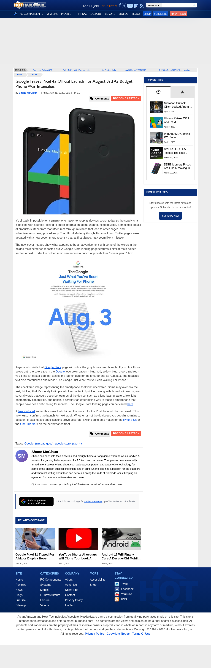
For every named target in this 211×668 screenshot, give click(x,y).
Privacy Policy (74, 600)
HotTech (70, 605)
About (68, 579)
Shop (147, 13)
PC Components (50, 579)
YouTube (126, 594)
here (130, 404)
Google (60, 371)
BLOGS (136, 13)
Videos (44, 605)
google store (63, 443)
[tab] (158, 92)
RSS (124, 599)
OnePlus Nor (28, 424)
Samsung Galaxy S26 (42, 70)
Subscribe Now (170, 215)
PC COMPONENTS (31, 13)
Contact (70, 595)
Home (19, 579)
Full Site (20, 600)
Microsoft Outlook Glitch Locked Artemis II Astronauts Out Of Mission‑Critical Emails (178, 105)
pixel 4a (77, 443)
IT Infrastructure (50, 595)
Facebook (127, 588)
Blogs (19, 595)
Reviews (20, 584)
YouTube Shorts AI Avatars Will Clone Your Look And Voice (78, 557)
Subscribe (160, 13)
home (20, 75)
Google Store (53, 367)
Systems (45, 584)
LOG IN (87, 6)
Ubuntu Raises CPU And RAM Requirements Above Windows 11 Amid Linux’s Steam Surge (177, 120)
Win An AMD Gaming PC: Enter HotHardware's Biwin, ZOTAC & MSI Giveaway (177, 135)
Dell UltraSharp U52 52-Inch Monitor (174, 70)
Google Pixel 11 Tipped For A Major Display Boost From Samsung (34, 557)
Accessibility (97, 579)
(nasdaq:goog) (44, 443)
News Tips (71, 589)
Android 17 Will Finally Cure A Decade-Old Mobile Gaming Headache (120, 557)
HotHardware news (93, 501)
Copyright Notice (118, 633)
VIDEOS (123, 13)
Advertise (71, 584)
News (34, 75)
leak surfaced (26, 411)
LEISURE (110, 13)
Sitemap (20, 605)
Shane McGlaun (44, 452)
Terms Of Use (141, 633)
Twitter (125, 583)
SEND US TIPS (109, 6)
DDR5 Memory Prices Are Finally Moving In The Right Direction (177, 166)
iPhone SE (130, 419)
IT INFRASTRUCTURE (87, 13)
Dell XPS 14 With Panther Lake (76, 70)
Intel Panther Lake (108, 70)
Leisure (45, 600)
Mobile (44, 589)
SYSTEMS (52, 13)
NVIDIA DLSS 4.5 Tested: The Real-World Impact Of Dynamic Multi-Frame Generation (177, 151)
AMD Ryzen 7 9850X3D (135, 70)
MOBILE (66, 13)
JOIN (96, 6)
